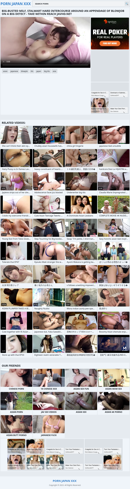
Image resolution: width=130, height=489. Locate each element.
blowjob (24, 71)
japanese (14, 71)
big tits (47, 71)
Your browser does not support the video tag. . (45, 42)
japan (38, 71)
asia (54, 71)
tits (32, 71)
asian (5, 71)
